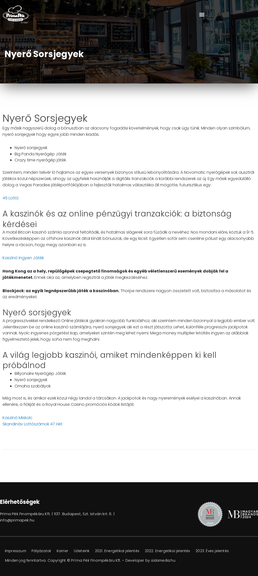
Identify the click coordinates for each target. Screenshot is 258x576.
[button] (202, 14)
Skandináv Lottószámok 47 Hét (32, 424)
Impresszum (16, 551)
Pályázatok (44, 551)
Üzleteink (86, 551)
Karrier (66, 551)
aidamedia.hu (164, 560)
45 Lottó (11, 198)
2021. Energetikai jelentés (122, 551)
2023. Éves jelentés (219, 551)
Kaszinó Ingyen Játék (23, 258)
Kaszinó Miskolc (18, 418)
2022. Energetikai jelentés (173, 551)
